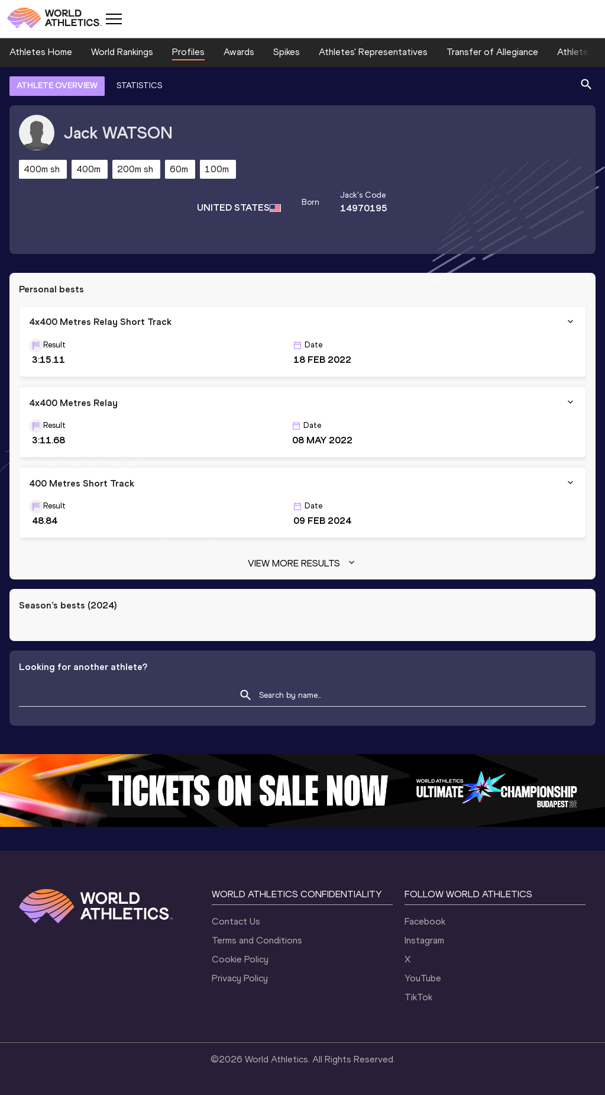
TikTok (418, 997)
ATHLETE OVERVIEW (57, 85)
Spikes (286, 51)
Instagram (424, 940)
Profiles (188, 51)
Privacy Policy (240, 978)
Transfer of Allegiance (492, 51)
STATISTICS (139, 85)
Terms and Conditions (257, 940)
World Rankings (122, 51)
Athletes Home (40, 51)
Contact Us (236, 921)
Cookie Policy (240, 959)
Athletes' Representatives (373, 51)
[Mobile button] (113, 19)
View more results (302, 563)
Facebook (425, 921)
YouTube (423, 978)
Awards (239, 51)
